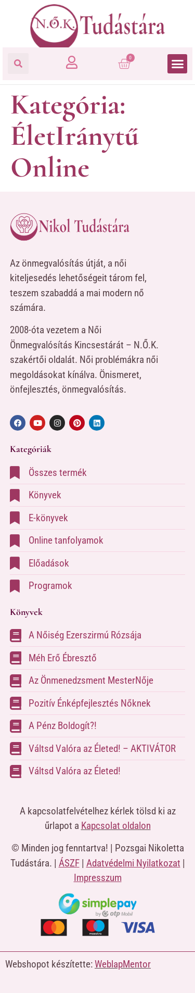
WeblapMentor (123, 964)
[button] (18, 63)
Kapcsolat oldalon (116, 826)
